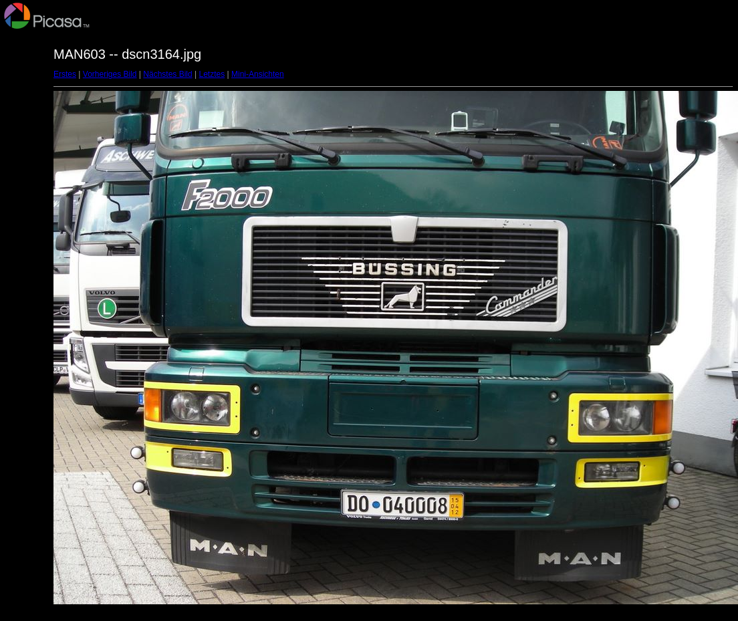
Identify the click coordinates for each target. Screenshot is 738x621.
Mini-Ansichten (257, 74)
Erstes (64, 74)
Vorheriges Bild (110, 74)
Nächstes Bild (167, 74)
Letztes (212, 74)
